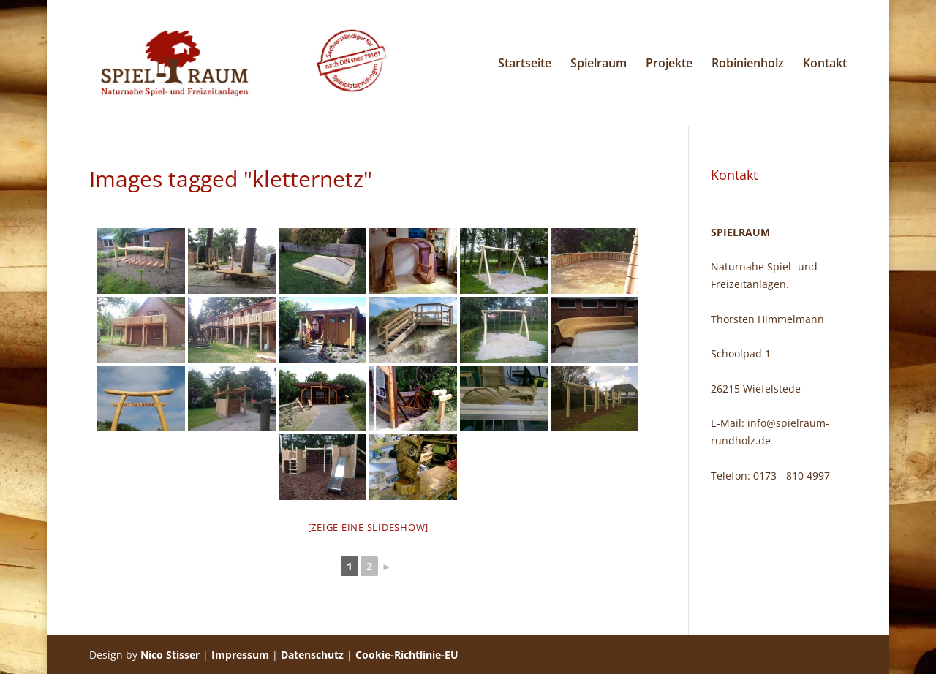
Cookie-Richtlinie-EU (406, 655)
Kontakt (825, 64)
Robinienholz (748, 64)
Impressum (240, 655)
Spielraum (598, 64)
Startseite (524, 64)
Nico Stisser (170, 655)
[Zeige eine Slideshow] (368, 527)
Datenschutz (312, 655)
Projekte (669, 64)
